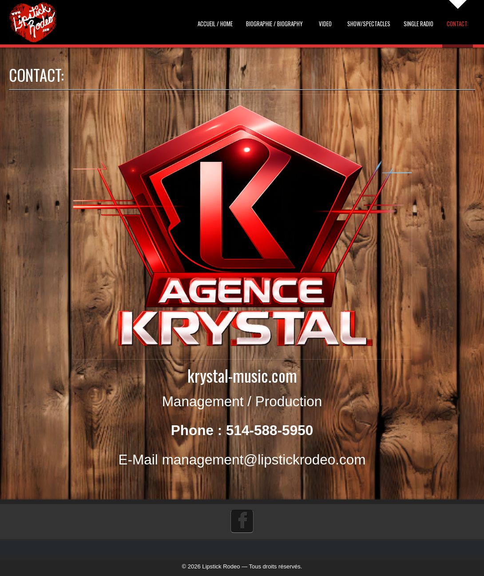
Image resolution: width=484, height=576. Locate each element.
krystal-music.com (242, 375)
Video (325, 23)
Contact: (457, 23)
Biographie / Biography (274, 23)
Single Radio (418, 23)
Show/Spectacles (368, 23)
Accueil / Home (215, 23)
